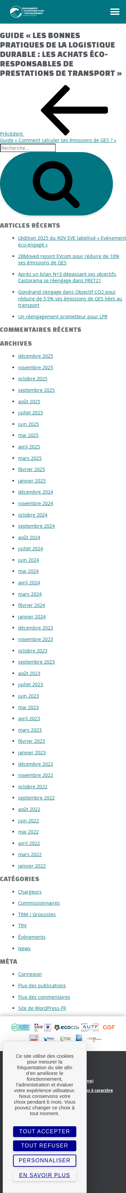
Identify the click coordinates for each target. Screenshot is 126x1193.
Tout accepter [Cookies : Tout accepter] (44, 1131)
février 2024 (31, 605)
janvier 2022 (32, 866)
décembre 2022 (35, 764)
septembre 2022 (36, 797)
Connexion (30, 974)
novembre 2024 (35, 503)
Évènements (32, 937)
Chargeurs (30, 892)
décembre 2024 (35, 492)
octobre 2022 (32, 786)
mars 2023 (30, 730)
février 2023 (31, 741)
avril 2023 (29, 718)
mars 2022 (30, 854)
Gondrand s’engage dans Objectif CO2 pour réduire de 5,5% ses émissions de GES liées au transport (70, 298)
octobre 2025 (32, 378)
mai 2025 (28, 435)
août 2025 (29, 401)
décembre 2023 (35, 627)
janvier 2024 (32, 616)
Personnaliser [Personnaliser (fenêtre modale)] (45, 1160)
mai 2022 (28, 831)
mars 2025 (30, 458)
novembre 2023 (35, 639)
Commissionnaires (39, 903)
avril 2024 (29, 582)
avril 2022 (29, 843)
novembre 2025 (35, 367)
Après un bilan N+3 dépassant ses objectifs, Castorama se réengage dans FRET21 (67, 277)
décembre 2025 (35, 356)
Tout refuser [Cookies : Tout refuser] (45, 1145)
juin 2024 (28, 560)
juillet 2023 (30, 684)
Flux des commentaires (44, 997)
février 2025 (31, 469)
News (24, 948)
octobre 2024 (32, 515)
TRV (22, 925)
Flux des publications (42, 985)
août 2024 (29, 537)
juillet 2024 (30, 548)
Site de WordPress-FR (42, 1008)
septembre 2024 (36, 526)
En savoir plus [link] (44, 1175)
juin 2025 (28, 424)
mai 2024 (28, 571)
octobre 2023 (32, 650)
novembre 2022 (35, 775)
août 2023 (29, 673)
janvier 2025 (32, 480)
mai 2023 (28, 707)
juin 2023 (28, 696)
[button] (107, 12)
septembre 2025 (36, 390)
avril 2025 (29, 446)
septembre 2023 (36, 662)
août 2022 (29, 809)
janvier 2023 (32, 752)
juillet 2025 (30, 412)
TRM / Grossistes (37, 914)
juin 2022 (28, 820)
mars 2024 (30, 594)
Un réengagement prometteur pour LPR (63, 316)
